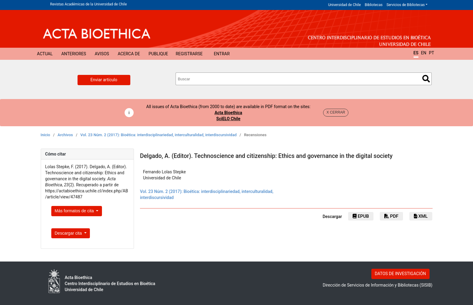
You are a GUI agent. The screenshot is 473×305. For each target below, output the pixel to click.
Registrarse (189, 53)
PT (431, 52)
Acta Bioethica (228, 112)
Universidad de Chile (344, 5)
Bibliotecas (374, 5)
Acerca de (129, 53)
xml (420, 216)
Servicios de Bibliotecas (405, 5)
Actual (45, 53)
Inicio (45, 135)
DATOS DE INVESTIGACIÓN (400, 273)
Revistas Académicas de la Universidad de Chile (88, 4)
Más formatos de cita (75, 210)
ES (416, 52)
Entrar (222, 53)
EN (423, 52)
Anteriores (73, 53)
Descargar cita (69, 233)
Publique (158, 53)
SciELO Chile (228, 118)
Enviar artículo (103, 79)
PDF (391, 216)
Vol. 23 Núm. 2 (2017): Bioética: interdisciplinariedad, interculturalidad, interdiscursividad (158, 135)
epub (361, 216)
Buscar (426, 78)
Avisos (102, 53)
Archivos (65, 135)
